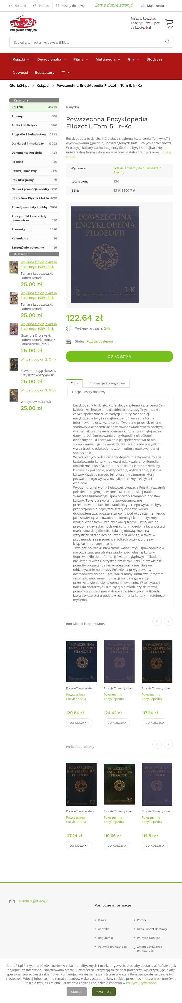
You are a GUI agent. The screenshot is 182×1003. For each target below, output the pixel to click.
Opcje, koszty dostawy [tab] (88, 392)
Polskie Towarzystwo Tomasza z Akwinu (137, 170)
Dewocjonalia (49, 59)
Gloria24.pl (19, 85)
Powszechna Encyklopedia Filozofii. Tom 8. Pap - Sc (157, 701)
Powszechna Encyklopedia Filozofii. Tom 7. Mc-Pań (157, 824)
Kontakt (103, 929)
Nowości (20, 72)
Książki (19, 59)
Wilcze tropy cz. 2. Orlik (38, 359)
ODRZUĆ (76, 992)
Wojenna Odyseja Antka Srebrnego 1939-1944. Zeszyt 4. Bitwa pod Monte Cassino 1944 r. (39, 300)
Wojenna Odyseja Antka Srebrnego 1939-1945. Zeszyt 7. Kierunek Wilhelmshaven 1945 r (39, 331)
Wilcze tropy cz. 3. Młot (38, 390)
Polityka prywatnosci (112, 946)
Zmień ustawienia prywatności (149, 948)
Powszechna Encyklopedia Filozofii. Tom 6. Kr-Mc (118, 701)
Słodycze (154, 59)
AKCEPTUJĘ (104, 992)
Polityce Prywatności (141, 983)
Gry (131, 59)
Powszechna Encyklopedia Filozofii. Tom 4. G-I (80, 698)
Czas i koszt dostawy (152, 929)
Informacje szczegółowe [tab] (107, 383)
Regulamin (105, 938)
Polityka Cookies (148, 938)
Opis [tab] (74, 383)
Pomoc (142, 920)
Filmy (78, 59)
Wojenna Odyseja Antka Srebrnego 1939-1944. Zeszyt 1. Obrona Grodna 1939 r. (40, 269)
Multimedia (105, 59)
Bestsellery (44, 72)
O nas (102, 920)
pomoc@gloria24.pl (34, 901)
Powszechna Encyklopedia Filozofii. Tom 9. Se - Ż (119, 824)
